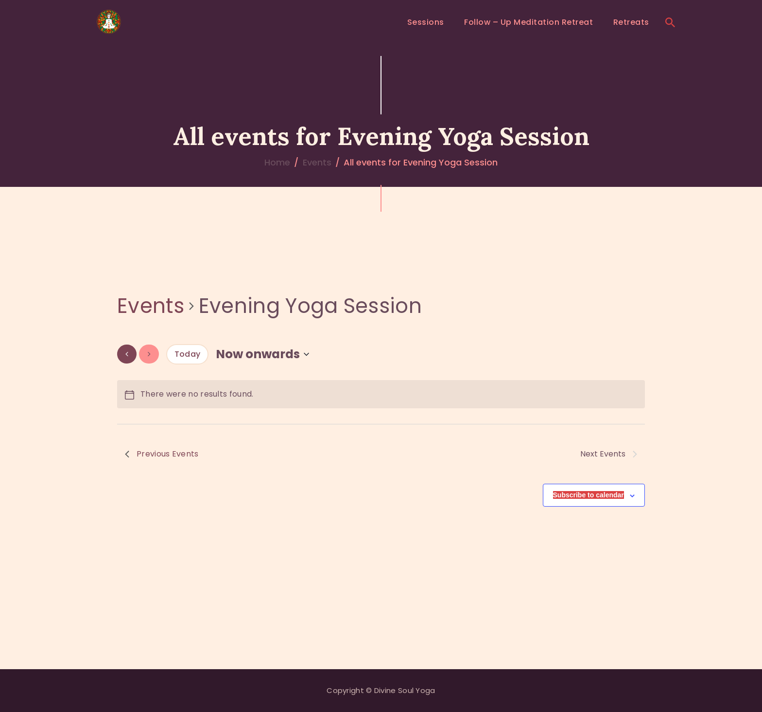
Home (277, 162)
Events (317, 162)
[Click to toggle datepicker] (262, 354)
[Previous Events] (127, 354)
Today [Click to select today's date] (187, 354)
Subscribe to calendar (588, 495)
